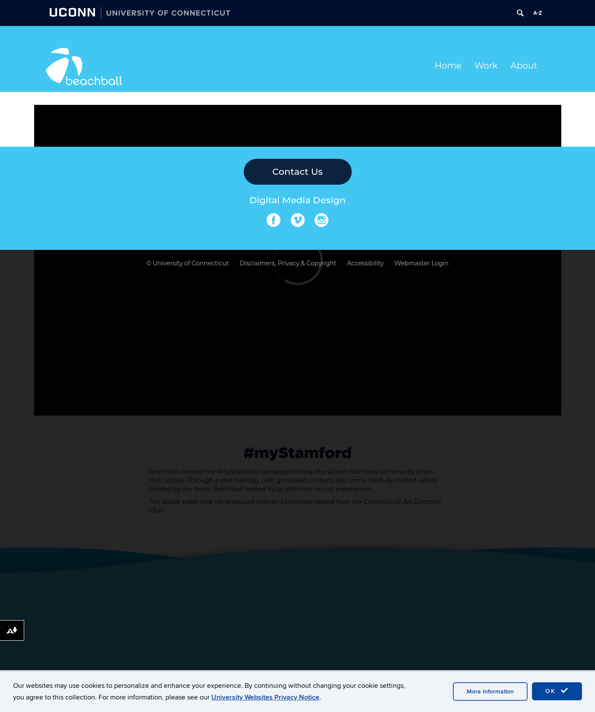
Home (448, 65)
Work (486, 65)
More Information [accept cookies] (490, 691)
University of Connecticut (191, 263)
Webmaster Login (422, 263)
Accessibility (365, 263)
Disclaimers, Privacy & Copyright (287, 263)
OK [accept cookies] (557, 691)
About (524, 65)
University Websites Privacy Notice (265, 697)
